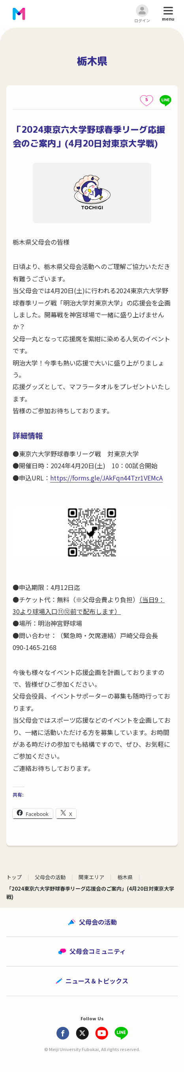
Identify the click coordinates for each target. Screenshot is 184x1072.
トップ (14, 877)
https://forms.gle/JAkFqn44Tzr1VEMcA (106, 477)
